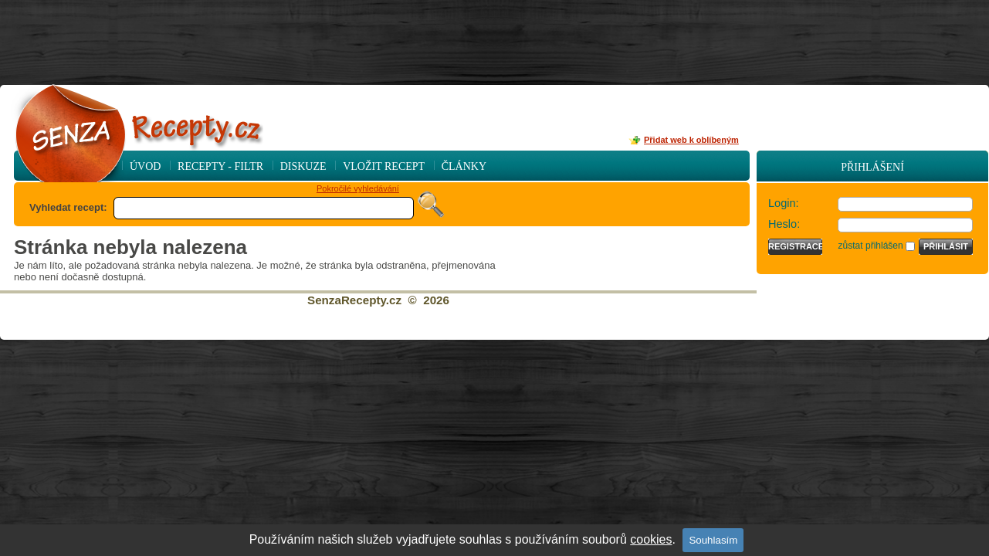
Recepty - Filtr (220, 166)
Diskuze (303, 166)
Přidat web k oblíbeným (691, 139)
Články (464, 166)
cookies (651, 539)
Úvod (145, 166)
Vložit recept (384, 166)
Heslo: (784, 224)
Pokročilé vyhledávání (358, 188)
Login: (783, 203)
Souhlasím (713, 540)
